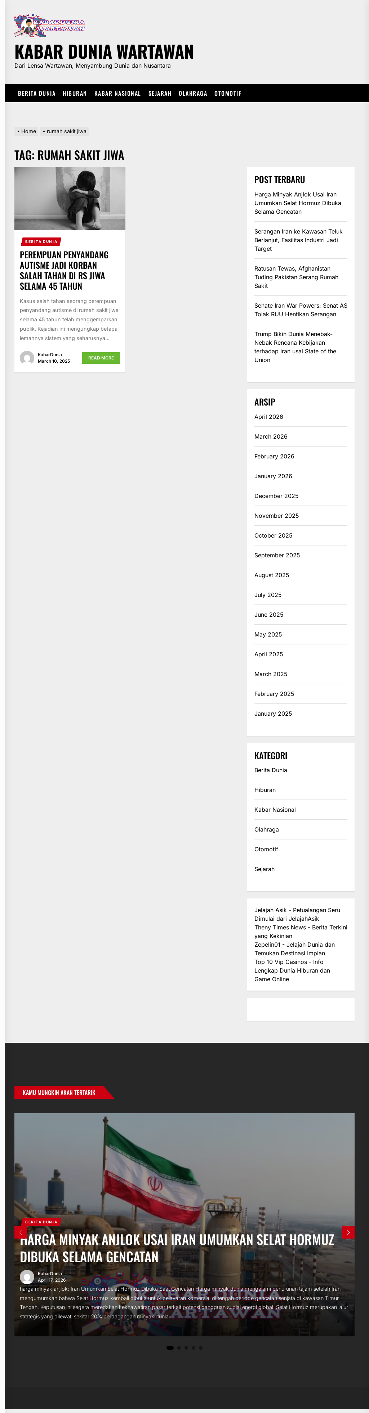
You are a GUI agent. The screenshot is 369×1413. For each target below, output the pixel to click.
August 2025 (271, 575)
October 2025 (273, 535)
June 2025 (269, 614)
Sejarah (160, 93)
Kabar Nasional (117, 93)
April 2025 (268, 654)
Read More (101, 358)
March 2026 (271, 436)
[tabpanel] (184, 1226)
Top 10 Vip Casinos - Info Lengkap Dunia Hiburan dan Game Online (292, 970)
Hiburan (75, 93)
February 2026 (274, 456)
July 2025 (268, 594)
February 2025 (274, 693)
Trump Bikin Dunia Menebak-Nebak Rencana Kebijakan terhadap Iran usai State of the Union (295, 346)
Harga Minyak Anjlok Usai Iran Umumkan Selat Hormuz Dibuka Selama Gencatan (297, 203)
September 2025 (277, 555)
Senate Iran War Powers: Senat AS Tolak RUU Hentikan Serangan (300, 310)
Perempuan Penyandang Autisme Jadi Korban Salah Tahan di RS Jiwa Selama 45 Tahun (64, 270)
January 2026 (273, 476)
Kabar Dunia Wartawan (104, 50)
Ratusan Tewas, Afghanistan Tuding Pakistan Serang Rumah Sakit (296, 277)
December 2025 (276, 495)
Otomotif (227, 93)
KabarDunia (50, 354)
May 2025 (268, 634)
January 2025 (273, 713)
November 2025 (276, 515)
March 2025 (271, 674)
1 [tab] (170, 1352)
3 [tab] (186, 1351)
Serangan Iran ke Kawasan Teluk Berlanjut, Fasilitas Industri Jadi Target (298, 240)
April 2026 (268, 416)
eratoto (264, 1009)
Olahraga (193, 93)
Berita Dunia (36, 93)
